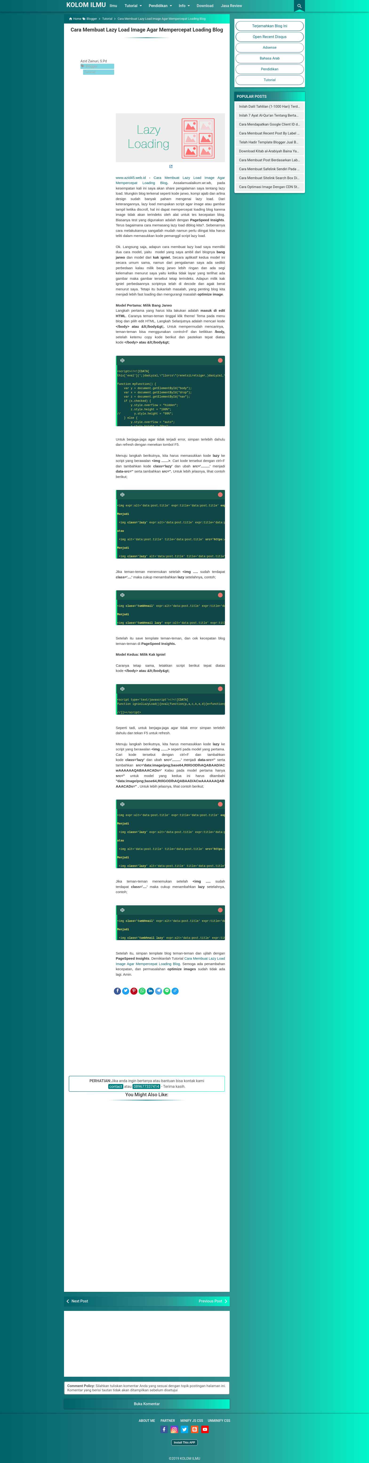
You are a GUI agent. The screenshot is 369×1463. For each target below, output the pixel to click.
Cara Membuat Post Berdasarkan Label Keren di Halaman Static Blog (293, 160)
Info (190, 5)
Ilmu (119, 6)
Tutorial (139, 5)
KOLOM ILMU (89, 4)
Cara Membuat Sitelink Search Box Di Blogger (274, 178)
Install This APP (184, 1442)
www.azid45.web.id (131, 177)
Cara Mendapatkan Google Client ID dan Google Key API (282, 124)
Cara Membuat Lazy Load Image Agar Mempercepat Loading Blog (146, 29)
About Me (147, 1420)
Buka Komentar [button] (147, 1403)
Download (210, 6)
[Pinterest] (133, 990)
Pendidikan (166, 5)
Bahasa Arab (270, 58)
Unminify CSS (219, 1420)
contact (115, 1086)
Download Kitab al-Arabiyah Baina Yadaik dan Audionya (282, 151)
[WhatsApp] (142, 990)
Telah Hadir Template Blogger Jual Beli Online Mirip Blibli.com (287, 142)
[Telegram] (158, 990)
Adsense (270, 47)
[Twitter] (125, 990)
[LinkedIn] (150, 990)
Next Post (80, 1300)
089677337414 (146, 1086)
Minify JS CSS (191, 1420)
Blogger (91, 65)
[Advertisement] (170, 74)
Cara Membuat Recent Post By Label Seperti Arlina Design (284, 133)
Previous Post (210, 1300)
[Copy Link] (175, 990)
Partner (167, 1420)
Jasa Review (237, 6)
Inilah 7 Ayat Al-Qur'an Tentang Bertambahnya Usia (278, 115)
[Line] (166, 990)
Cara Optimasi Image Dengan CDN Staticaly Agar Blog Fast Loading (292, 187)
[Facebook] (117, 990)
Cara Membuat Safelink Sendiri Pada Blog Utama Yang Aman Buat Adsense (298, 169)
